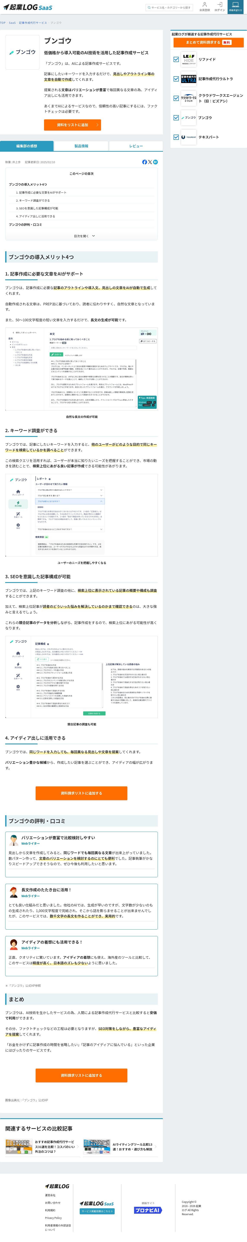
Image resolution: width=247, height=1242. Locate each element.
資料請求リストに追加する (81, 793)
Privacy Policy (53, 1218)
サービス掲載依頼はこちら (97, 1211)
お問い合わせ (53, 1202)
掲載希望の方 (235, 10)
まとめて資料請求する (203, 42)
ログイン (220, 10)
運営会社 (50, 1195)
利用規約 (50, 1210)
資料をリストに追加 (72, 124)
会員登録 (205, 10)
